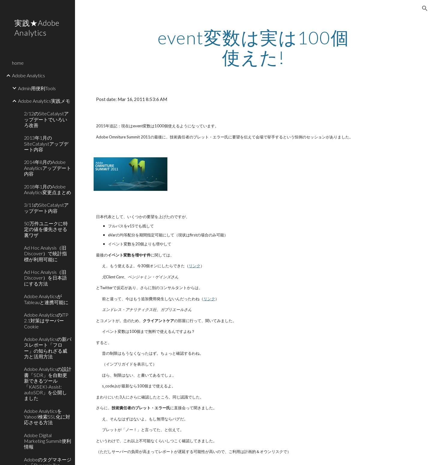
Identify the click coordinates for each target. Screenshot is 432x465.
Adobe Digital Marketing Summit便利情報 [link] (47, 441)
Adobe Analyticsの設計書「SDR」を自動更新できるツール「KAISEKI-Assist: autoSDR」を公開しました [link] (47, 383)
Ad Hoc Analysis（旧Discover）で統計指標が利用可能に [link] (45, 253)
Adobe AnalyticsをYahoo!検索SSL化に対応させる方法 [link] (47, 416)
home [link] (18, 63)
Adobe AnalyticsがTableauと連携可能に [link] (46, 299)
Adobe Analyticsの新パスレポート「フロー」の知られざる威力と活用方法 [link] (47, 347)
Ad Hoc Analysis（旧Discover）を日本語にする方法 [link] (45, 277)
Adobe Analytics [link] (28, 75)
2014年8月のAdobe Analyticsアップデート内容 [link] (47, 167)
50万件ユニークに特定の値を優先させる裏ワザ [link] (46, 229)
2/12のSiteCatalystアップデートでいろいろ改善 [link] (46, 119)
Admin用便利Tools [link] (37, 88)
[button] (425, 8)
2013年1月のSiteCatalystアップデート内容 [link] (46, 143)
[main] (253, 47)
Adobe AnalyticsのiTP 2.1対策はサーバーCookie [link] (46, 320)
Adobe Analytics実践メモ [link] (44, 101)
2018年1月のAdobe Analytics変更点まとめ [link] (47, 189)
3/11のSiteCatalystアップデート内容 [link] (46, 207)
